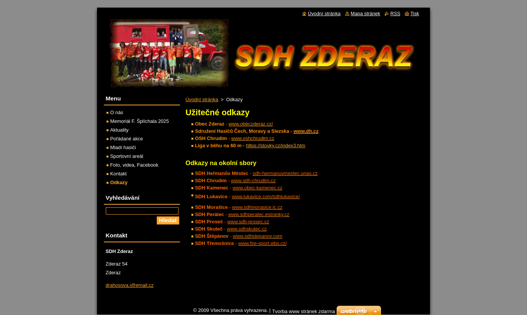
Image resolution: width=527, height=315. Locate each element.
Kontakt (118, 174)
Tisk (415, 13)
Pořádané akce (126, 139)
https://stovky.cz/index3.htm (275, 145)
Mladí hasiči (123, 147)
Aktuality (119, 130)
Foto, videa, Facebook (134, 165)
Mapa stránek (366, 13)
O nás (116, 112)
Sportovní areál (126, 156)
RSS (395, 13)
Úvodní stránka (202, 99)
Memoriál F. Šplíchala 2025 (139, 121)
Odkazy (119, 182)
